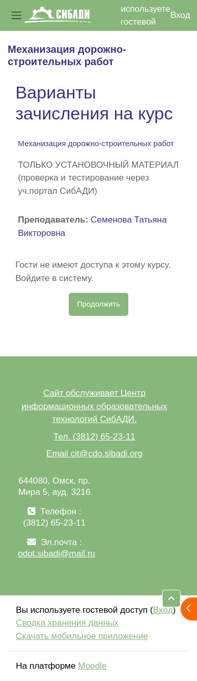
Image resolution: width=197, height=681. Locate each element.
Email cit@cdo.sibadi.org (94, 453)
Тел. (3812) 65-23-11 (94, 437)
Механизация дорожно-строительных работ (96, 143)
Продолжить (98, 304)
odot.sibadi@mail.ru (56, 553)
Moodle (92, 666)
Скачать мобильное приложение (82, 636)
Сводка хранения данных (67, 623)
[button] (171, 598)
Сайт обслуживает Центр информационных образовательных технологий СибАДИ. (94, 406)
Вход (180, 15)
